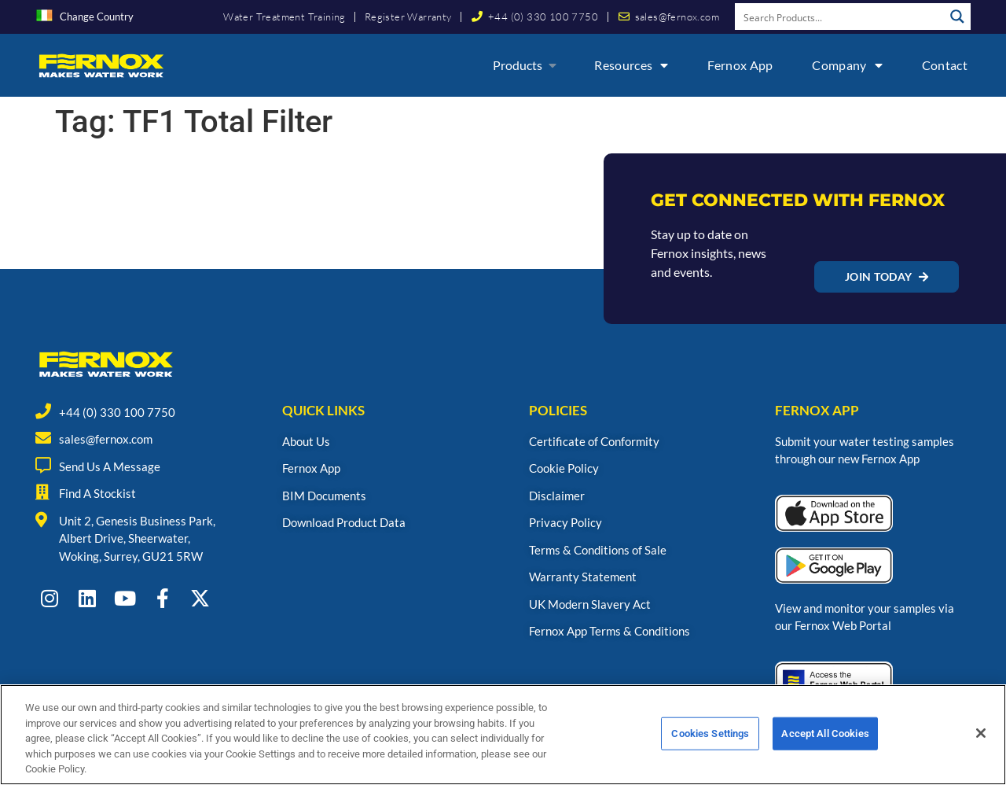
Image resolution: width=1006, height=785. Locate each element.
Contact (944, 64)
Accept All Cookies (824, 740)
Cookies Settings (710, 740)
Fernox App (740, 64)
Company (847, 65)
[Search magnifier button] (957, 16)
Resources (631, 65)
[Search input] (840, 16)
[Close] (981, 739)
